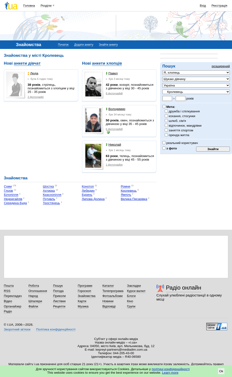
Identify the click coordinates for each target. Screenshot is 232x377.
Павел (112, 73)
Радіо (8, 311)
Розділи (46, 5)
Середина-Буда (15, 203)
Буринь (87, 195)
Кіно (130, 301)
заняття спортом (181, 130)
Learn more (170, 372)
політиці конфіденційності (171, 369)
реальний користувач (180, 143)
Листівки (59, 301)
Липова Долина (93, 199)
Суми (8, 186)
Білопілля (11, 195)
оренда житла (179, 135)
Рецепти (59, 306)
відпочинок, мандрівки (185, 125)
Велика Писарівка (134, 199)
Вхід (203, 5)
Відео (8, 301)
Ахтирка (49, 190)
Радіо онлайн (183, 287)
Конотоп (88, 186)
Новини (108, 301)
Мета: (168, 107)
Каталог (108, 285)
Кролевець (129, 190)
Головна (29, 5)
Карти (82, 301)
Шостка (48, 186)
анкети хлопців (107, 63)
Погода (58, 291)
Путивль (49, 199)
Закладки (134, 285)
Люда (33, 73)
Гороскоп (84, 291)
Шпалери (35, 301)
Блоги (131, 296)
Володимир (115, 109)
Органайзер (12, 306)
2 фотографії (36, 96)
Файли (33, 306)
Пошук (58, 285)
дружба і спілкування (184, 111)
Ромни (125, 186)
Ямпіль (126, 195)
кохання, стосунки (182, 116)
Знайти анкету (108, 44)
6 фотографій (114, 129)
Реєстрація (219, 5)
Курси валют (136, 291)
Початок (63, 44)
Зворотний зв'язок (17, 329)
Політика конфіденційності (55, 329)
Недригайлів (13, 199)
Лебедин (88, 190)
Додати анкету (83, 44)
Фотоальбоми (112, 296)
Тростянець (51, 203)
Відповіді (109, 306)
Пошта (9, 285)
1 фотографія (114, 164)
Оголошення (38, 291)
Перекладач (13, 296)
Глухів (8, 190)
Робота (34, 285)
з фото (169, 148)
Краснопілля (52, 195)
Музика (83, 306)
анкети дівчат (27, 63)
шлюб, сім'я (177, 121)
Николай (113, 144)
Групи (131, 306)
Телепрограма (113, 291)
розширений (221, 66)
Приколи (59, 296)
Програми (85, 285)
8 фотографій (114, 93)
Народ (33, 296)
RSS (7, 291)
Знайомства (87, 296)
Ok (221, 371)
